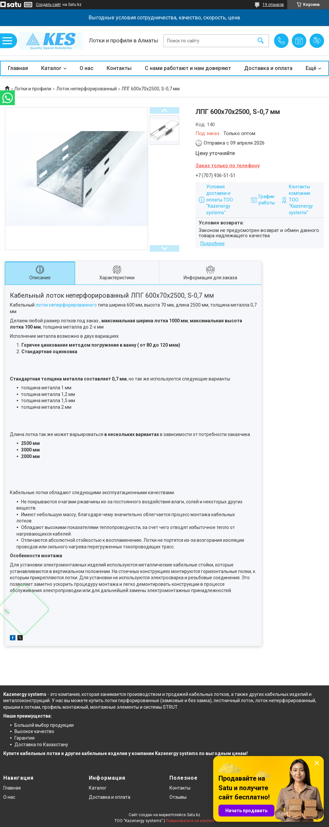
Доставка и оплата (268, 68)
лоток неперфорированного (66, 305)
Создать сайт (48, 4)
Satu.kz (193, 815)
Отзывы (178, 797)
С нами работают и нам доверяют (188, 68)
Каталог (51, 68)
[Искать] (260, 41)
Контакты (119, 68)
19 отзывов (273, 4)
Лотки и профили (32, 88)
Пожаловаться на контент (190, 820)
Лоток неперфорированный (86, 88)
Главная (18, 68)
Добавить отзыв (317, 41)
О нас (86, 68)
